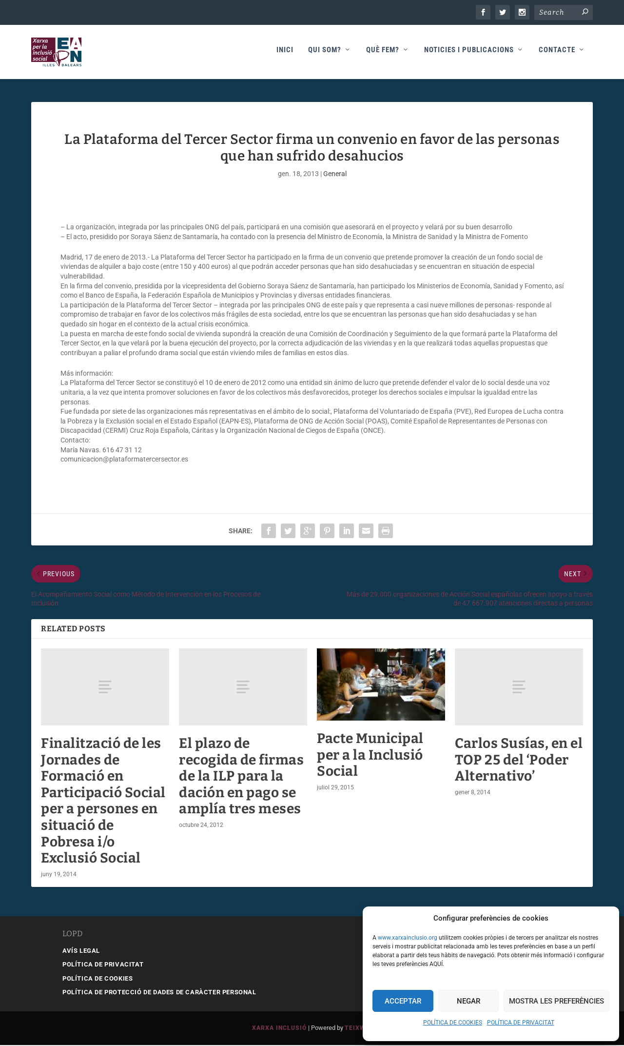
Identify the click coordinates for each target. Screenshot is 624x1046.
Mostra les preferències (556, 1001)
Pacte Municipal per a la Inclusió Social (370, 755)
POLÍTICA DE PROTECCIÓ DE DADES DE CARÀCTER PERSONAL (159, 993)
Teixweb (359, 1029)
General (335, 174)
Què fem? (382, 54)
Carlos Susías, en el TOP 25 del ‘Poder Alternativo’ (519, 760)
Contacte (557, 54)
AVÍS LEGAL (81, 951)
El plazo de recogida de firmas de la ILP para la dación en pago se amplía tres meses (241, 776)
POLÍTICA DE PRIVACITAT (520, 1022)
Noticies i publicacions (469, 54)
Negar (468, 1001)
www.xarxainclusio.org (407, 937)
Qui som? (324, 54)
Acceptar (403, 1001)
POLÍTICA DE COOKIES (452, 1022)
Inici (284, 54)
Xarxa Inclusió (279, 1029)
